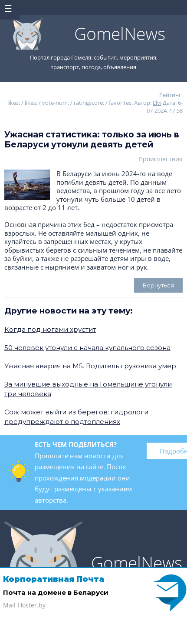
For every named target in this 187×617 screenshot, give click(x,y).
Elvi (157, 103)
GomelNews (119, 33)
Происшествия (160, 159)
